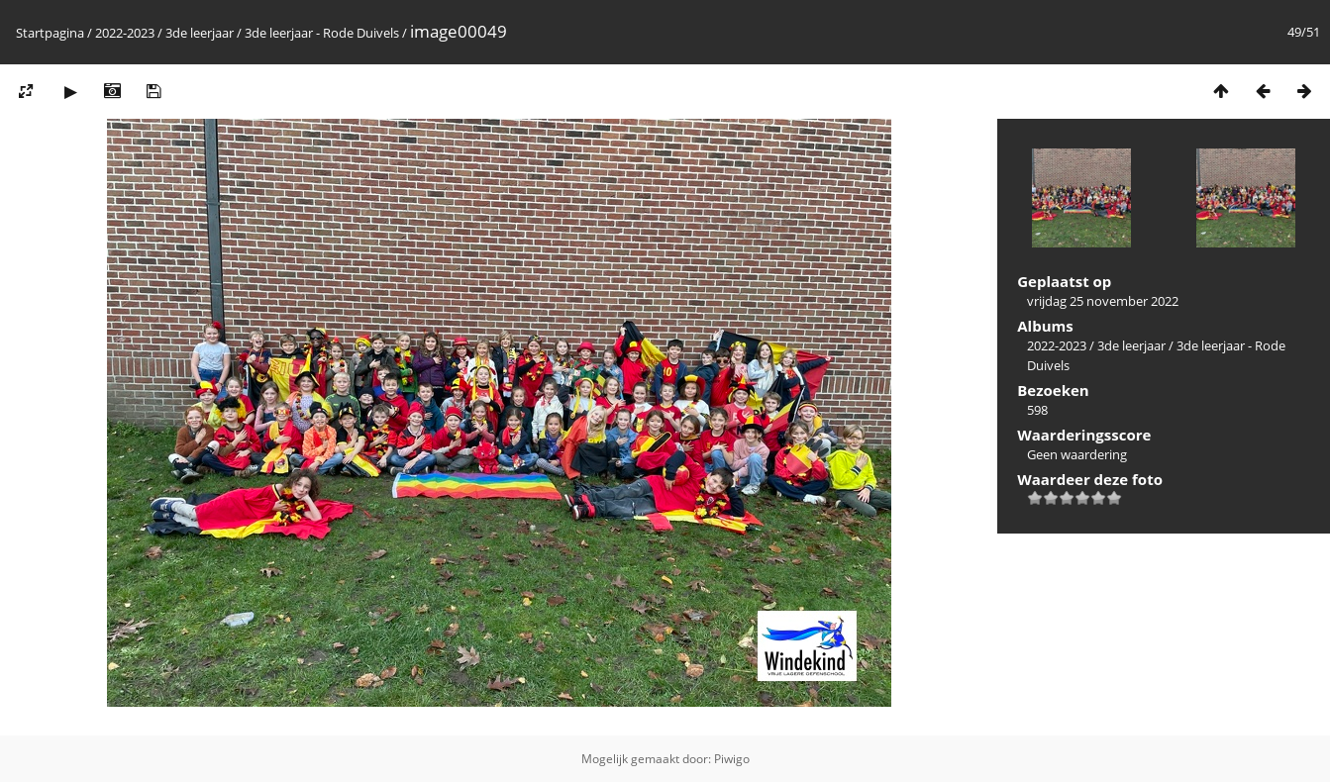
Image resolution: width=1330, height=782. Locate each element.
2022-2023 (124, 33)
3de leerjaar (199, 33)
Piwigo (732, 758)
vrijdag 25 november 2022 (1102, 301)
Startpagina (50, 33)
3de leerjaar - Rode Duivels (322, 33)
